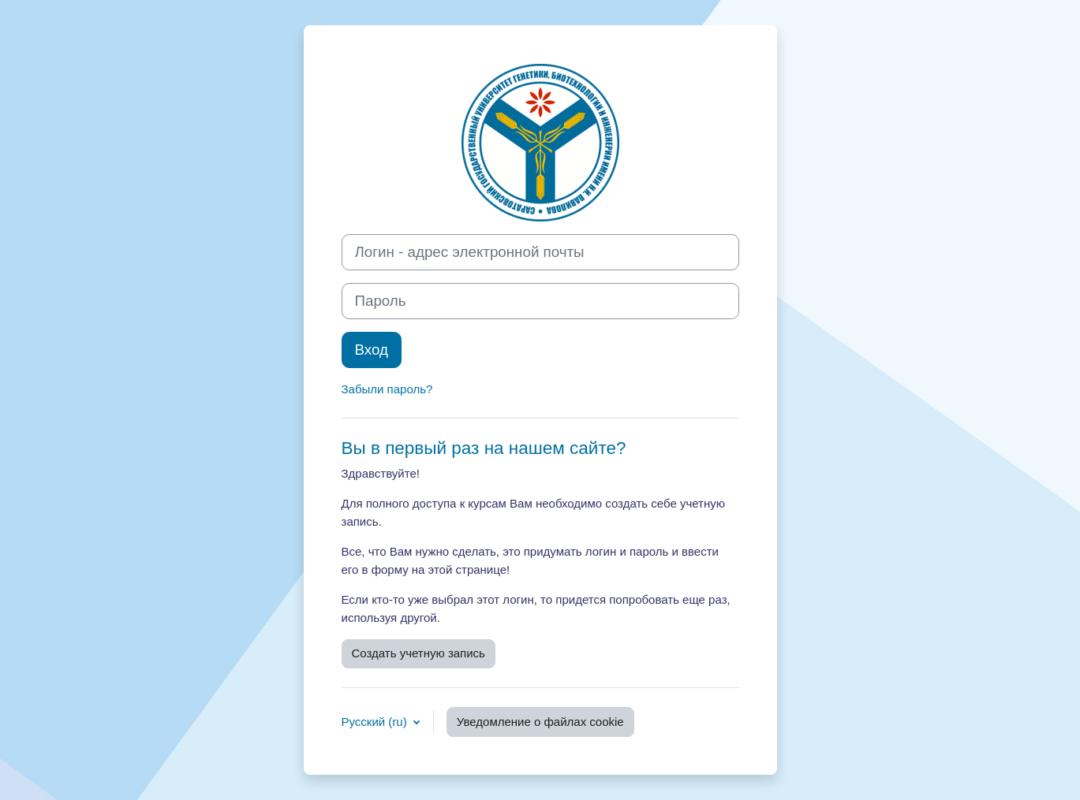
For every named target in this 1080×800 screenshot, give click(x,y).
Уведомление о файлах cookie (540, 721)
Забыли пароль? (387, 389)
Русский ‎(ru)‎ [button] (376, 721)
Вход (371, 349)
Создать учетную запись (418, 653)
